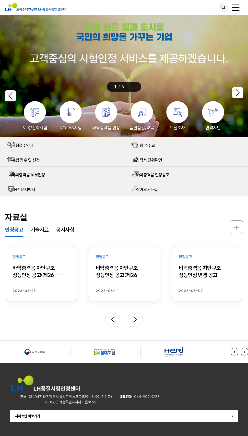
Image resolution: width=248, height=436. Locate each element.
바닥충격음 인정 (106, 128)
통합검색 (222, 7)
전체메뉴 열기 (235, 7)
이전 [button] (234, 351)
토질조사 (177, 128)
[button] (10, 94)
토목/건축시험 (35, 128)
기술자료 (40, 229)
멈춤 (136, 86)
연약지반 (213, 128)
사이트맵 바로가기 (27, 416)
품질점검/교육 (142, 128)
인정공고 (14, 229)
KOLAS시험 (70, 128)
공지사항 (65, 229)
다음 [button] (244, 351)
